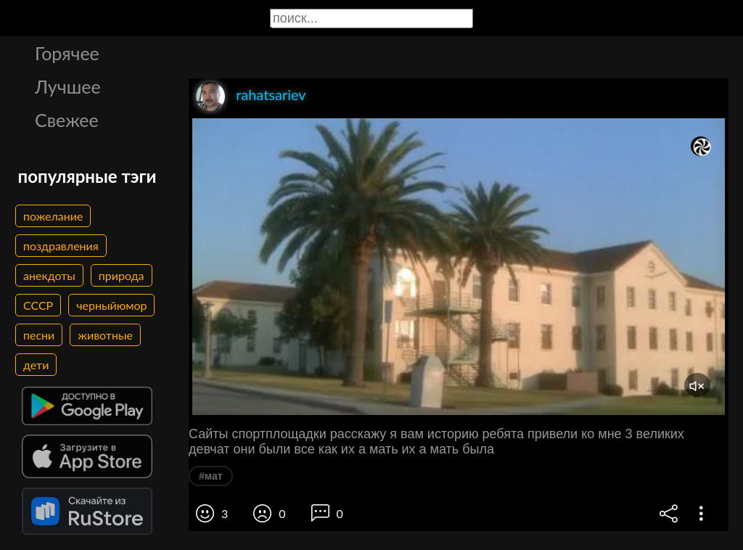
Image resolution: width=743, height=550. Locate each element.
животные (105, 335)
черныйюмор (111, 305)
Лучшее (68, 86)
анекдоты (49, 275)
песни (38, 335)
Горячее (67, 53)
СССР (38, 305)
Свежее (67, 120)
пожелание (53, 216)
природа (121, 275)
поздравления (61, 246)
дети (36, 365)
